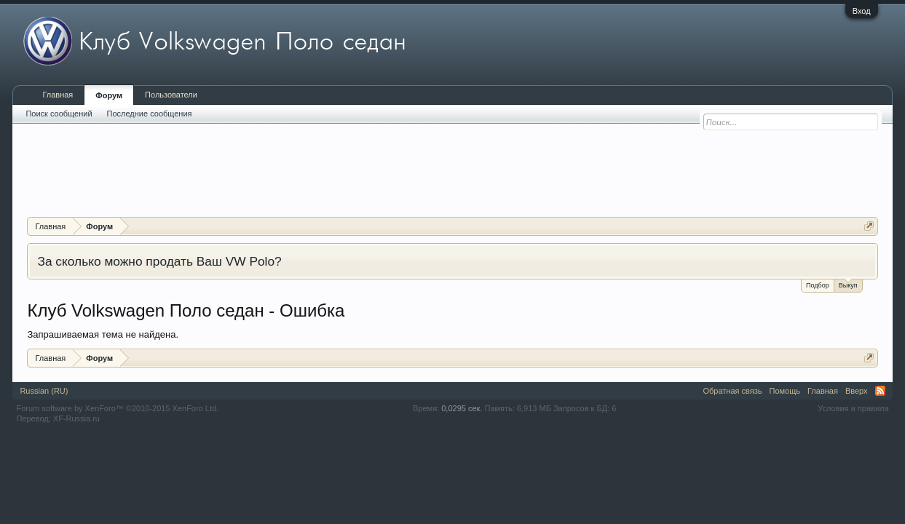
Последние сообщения (149, 113)
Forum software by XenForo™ (117, 408)
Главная (57, 94)
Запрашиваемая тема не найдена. (102, 334)
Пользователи (171, 94)
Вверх (856, 390)
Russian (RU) (44, 390)
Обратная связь (732, 390)
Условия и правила (853, 408)
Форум (108, 95)
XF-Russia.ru (76, 418)
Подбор (817, 285)
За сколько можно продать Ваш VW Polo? (159, 261)
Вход (862, 11)
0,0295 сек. (461, 408)
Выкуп (848, 284)
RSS (880, 391)
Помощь (785, 390)
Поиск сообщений (58, 113)
